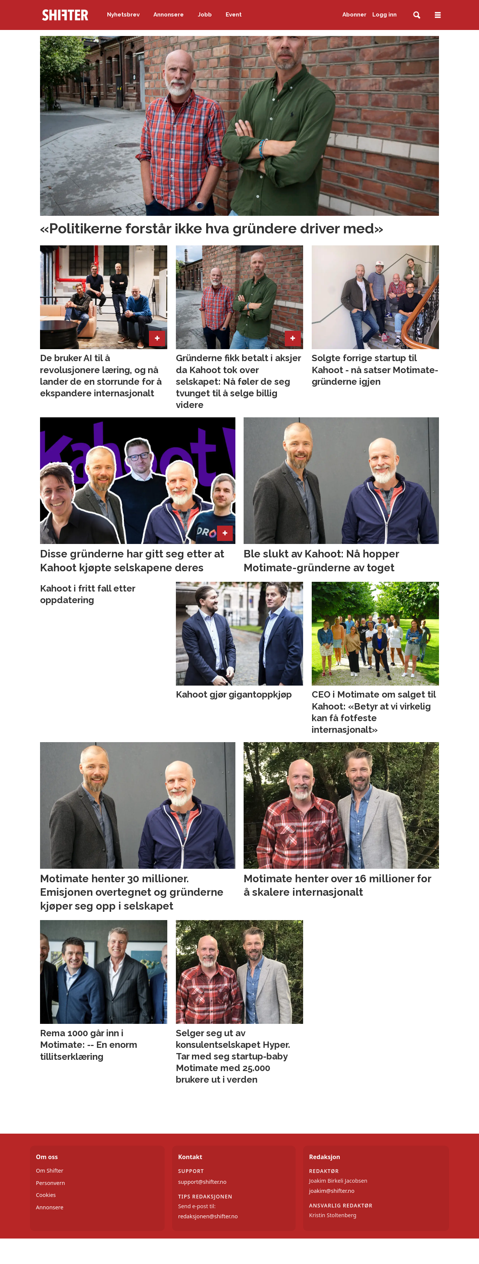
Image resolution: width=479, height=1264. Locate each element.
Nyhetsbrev (123, 14)
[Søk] (416, 15)
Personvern (50, 1182)
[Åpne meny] (438, 15)
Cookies (46, 1194)
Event (234, 14)
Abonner (354, 14)
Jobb (205, 14)
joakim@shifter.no (331, 1190)
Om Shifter (49, 1170)
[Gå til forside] (65, 15)
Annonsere (168, 14)
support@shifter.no (202, 1181)
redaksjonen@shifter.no (208, 1216)
